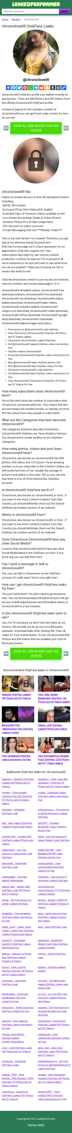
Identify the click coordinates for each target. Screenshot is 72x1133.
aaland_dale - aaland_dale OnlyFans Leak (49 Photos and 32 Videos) (16, 890)
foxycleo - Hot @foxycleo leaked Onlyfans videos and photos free (53, 984)
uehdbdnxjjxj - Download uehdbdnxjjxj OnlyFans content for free (15, 998)
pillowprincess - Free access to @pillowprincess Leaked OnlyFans (53, 813)
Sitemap (32, 1125)
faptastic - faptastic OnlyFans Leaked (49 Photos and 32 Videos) (18, 783)
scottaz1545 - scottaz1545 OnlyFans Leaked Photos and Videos (17, 840)
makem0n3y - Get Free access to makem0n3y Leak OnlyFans (17, 854)
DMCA (40, 1125)
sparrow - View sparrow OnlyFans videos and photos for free (17, 1025)
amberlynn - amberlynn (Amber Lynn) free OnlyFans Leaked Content (53, 944)
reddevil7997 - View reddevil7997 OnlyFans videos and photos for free (52, 1095)
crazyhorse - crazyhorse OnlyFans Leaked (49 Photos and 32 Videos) (17, 1095)
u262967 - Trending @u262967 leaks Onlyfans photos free (52, 827)
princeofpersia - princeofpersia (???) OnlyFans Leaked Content (54, 890)
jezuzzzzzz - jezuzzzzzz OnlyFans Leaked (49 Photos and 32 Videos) (53, 1025)
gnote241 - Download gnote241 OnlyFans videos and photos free (16, 944)
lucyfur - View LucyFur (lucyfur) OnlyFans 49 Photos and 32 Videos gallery (17, 971)
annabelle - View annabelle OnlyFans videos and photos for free (17, 917)
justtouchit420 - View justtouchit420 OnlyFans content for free (51, 867)
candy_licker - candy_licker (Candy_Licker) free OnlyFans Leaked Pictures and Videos (18, 931)
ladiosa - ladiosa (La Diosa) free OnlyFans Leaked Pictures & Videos (16, 957)
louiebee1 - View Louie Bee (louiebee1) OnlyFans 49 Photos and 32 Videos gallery (54, 783)
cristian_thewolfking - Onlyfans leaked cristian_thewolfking (13, 1038)
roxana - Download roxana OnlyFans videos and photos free (53, 796)
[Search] (30, 11)
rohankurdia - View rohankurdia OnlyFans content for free (54, 1038)
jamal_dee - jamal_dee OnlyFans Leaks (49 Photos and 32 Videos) (53, 1051)
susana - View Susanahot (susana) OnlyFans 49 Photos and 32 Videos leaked (54, 1078)
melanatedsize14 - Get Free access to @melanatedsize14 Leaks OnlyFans (54, 1065)
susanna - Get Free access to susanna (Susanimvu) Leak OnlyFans (54, 1011)
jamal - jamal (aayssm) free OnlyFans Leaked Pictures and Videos (52, 917)
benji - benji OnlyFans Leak (52, 927)
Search (64, 11)
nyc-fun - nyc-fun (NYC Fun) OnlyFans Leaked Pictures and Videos (52, 998)
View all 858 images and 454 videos (36, 128)
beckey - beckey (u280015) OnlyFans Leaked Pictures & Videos (53, 904)
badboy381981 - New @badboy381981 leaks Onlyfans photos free (50, 854)
